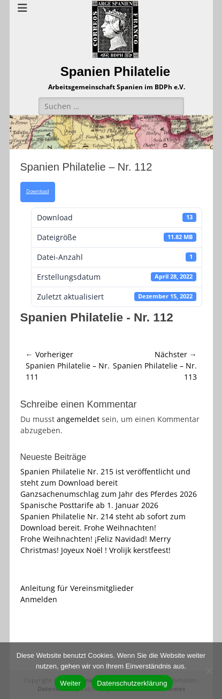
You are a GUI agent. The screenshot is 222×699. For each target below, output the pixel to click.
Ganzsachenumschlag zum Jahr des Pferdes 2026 (108, 494)
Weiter (70, 683)
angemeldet (78, 419)
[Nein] (208, 670)
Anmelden (38, 599)
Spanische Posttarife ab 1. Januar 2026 (89, 505)
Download (37, 191)
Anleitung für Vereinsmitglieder (77, 588)
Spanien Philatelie (115, 71)
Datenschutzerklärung (132, 683)
